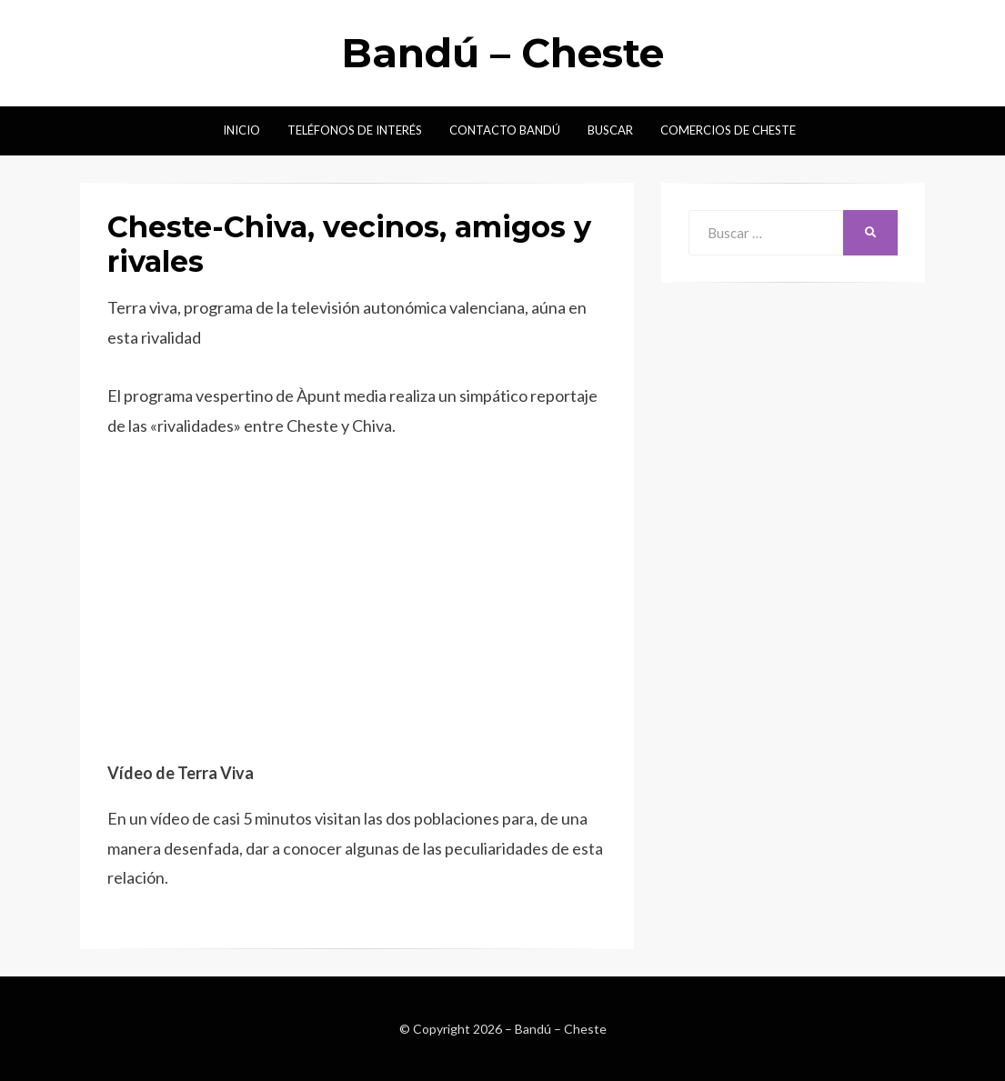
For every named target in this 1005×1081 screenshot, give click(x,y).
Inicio (241, 130)
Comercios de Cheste (728, 130)
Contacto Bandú (504, 130)
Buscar (610, 130)
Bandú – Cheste (502, 52)
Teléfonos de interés (354, 130)
